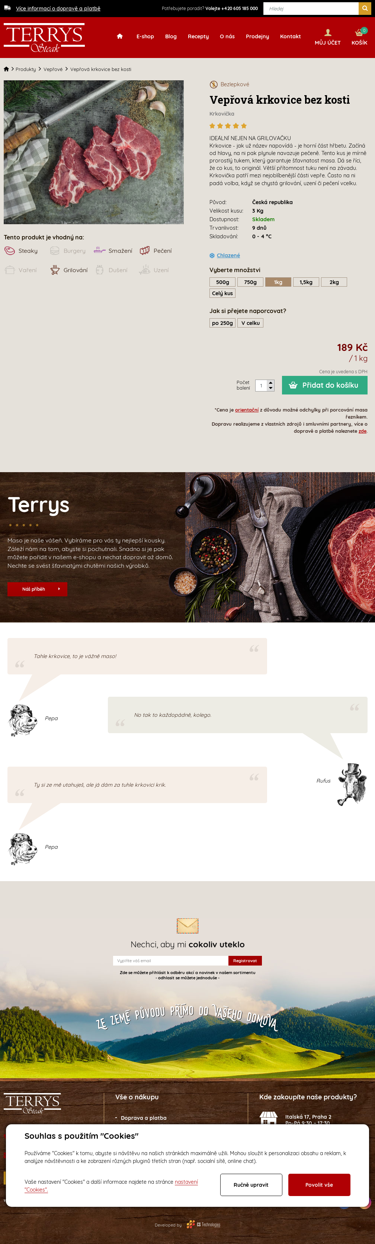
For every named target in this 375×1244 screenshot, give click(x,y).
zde (362, 431)
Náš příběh (41, 588)
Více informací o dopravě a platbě (58, 8)
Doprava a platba (144, 1117)
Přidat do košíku (330, 384)
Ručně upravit (251, 1185)
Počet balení (243, 384)
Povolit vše (319, 1185)
